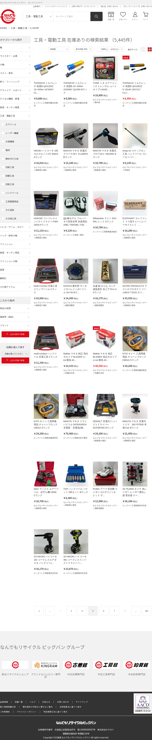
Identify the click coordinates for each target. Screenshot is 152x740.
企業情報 (4, 701)
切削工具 (10, 184)
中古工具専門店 (106, 668)
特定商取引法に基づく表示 (55, 711)
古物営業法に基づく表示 (71, 706)
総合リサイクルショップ (15, 668)
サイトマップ (82, 701)
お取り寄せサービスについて (83, 6)
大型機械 (10, 141)
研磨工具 (10, 175)
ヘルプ (33, 701)
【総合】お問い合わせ (109, 6)
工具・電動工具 (19, 28)
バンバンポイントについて (56, 6)
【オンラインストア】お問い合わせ (137, 6)
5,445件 (34, 28)
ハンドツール (12, 192)
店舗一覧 (19, 701)
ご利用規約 (5, 711)
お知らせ (46, 701)
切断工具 (10, 167)
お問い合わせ (63, 701)
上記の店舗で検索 (15, 360)
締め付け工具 (12, 158)
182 (146, 610)
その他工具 (11, 218)
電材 (8, 150)
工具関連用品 (12, 201)
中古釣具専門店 (136, 668)
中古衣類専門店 (76, 668)
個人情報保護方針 (8, 706)
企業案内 (36, 6)
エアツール (11, 124)
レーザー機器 (12, 133)
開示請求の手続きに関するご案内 (38, 706)
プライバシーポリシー (27, 711)
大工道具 (10, 209)
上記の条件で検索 (15, 334)
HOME (3, 28)
